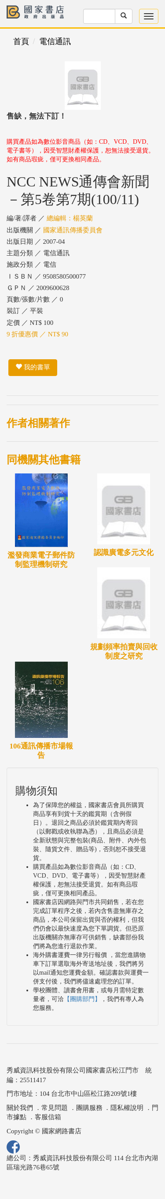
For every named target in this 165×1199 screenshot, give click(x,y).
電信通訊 (55, 41)
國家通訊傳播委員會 (73, 230)
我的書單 (32, 367)
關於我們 (20, 1107)
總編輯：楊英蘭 (70, 218)
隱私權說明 (126, 1107)
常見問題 (54, 1107)
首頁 (21, 41)
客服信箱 (48, 1117)
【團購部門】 (82, 999)
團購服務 (89, 1107)
